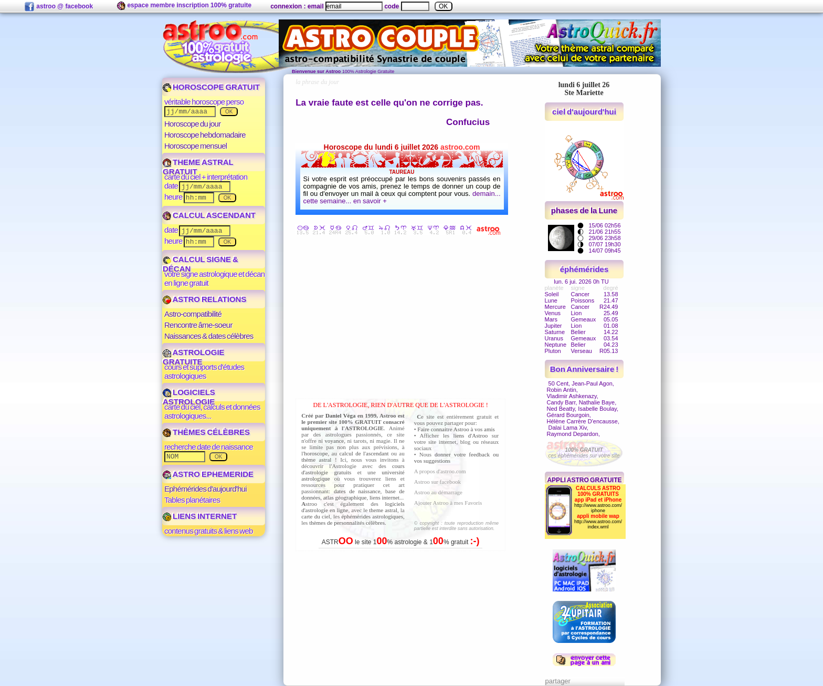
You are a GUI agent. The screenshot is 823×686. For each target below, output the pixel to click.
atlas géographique (345, 497)
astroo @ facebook (58, 7)
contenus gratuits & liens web (208, 530)
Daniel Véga (340, 415)
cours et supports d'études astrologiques (204, 371)
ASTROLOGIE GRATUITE (194, 357)
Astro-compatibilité (192, 313)
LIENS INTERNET (200, 516)
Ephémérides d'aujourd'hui (205, 488)
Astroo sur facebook (437, 482)
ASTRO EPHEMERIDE (208, 474)
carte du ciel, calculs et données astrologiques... (212, 411)
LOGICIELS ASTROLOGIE (189, 397)
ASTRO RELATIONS (204, 299)
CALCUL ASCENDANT (209, 215)
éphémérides (584, 269)
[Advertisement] (403, 318)
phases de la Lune (584, 210)
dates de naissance (357, 491)
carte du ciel (315, 516)
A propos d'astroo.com (440, 471)
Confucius (468, 122)
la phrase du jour (317, 82)
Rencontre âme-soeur (198, 324)
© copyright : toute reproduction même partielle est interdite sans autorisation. (456, 526)
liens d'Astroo (470, 435)
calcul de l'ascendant (363, 453)
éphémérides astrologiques (372, 516)
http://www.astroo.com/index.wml (598, 524)
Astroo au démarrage (438, 492)
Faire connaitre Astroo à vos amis (456, 429)
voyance (334, 441)
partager (558, 681)
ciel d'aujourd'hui (584, 111)
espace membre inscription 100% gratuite (184, 6)
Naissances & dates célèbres (209, 335)
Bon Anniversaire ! (584, 369)
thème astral (316, 459)
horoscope (316, 453)
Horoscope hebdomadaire (205, 134)
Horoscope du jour (192, 123)
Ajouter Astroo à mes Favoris (448, 503)
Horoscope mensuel (195, 145)
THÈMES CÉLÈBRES (206, 432)
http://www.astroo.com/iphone (598, 508)
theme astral (383, 510)
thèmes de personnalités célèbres (347, 522)
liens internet (384, 497)
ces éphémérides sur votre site (583, 453)
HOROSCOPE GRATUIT (211, 86)
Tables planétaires (192, 499)
